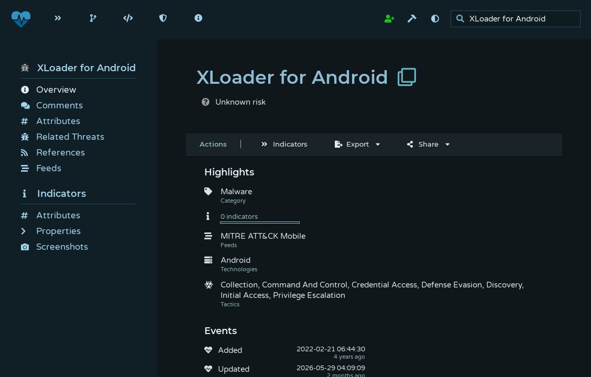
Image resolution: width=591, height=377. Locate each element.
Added (230, 350)
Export (352, 144)
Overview (48, 89)
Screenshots (54, 246)
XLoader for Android (78, 68)
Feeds (41, 168)
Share (423, 144)
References (53, 152)
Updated (233, 369)
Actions (213, 144)
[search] (518, 19)
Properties (51, 231)
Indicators (53, 193)
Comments (52, 105)
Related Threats (62, 136)
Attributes (50, 121)
